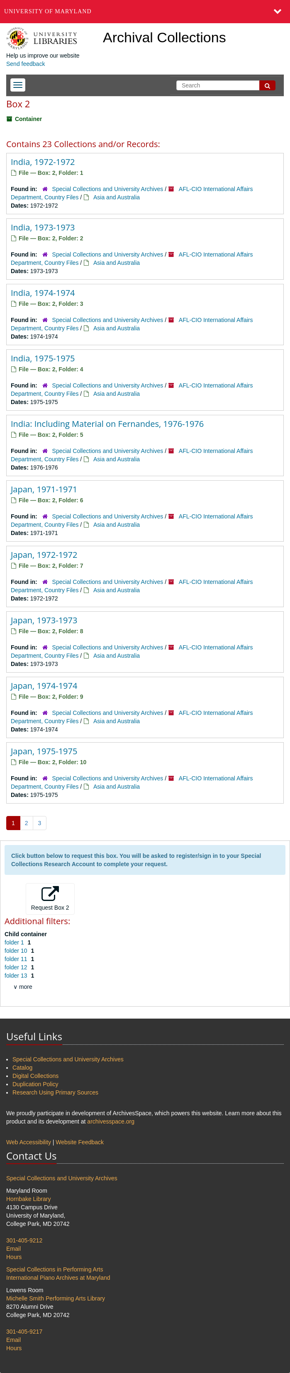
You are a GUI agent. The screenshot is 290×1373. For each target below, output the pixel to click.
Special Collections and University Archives (107, 189)
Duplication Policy (35, 1084)
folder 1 (15, 942)
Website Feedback (80, 1142)
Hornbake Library (28, 1199)
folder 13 (17, 975)
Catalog (22, 1067)
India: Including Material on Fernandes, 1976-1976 (107, 423)
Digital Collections (35, 1076)
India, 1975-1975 (43, 358)
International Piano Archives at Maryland (58, 1277)
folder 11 (17, 959)
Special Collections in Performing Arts (54, 1269)
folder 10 (17, 950)
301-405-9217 (24, 1331)
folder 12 (17, 967)
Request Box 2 (50, 898)
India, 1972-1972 (43, 161)
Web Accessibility (28, 1142)
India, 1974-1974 (43, 292)
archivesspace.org (110, 1121)
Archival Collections (164, 37)
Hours (14, 1257)
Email (13, 1248)
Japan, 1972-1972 (44, 554)
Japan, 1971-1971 (44, 489)
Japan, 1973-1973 (44, 620)
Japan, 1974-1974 (44, 685)
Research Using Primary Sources (55, 1092)
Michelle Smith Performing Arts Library (55, 1298)
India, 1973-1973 (43, 227)
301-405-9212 (24, 1240)
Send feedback (25, 64)
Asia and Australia (116, 197)
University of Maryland (48, 11)
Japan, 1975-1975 (44, 751)
